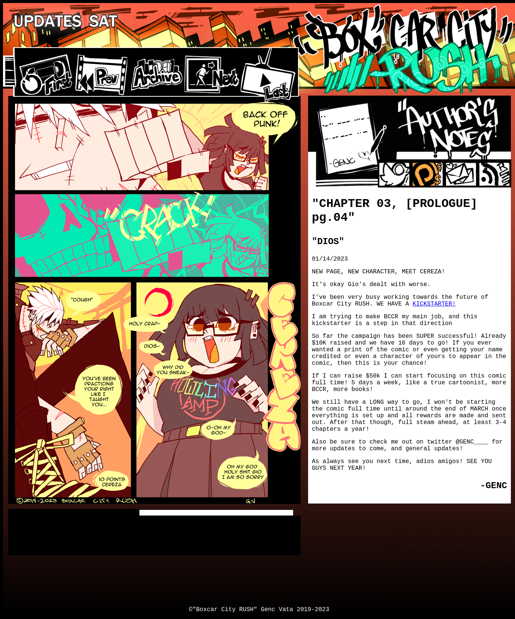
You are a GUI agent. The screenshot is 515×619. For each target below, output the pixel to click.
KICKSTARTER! (434, 304)
